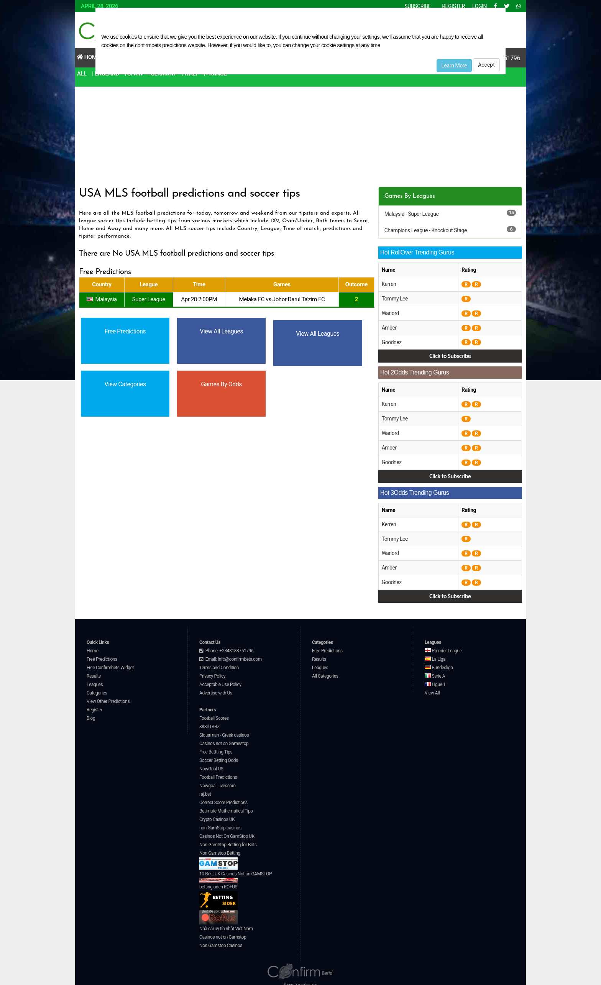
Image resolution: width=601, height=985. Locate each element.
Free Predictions (102, 654)
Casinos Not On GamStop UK (227, 831)
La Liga (435, 654)
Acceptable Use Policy (220, 679)
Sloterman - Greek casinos (224, 730)
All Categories (325, 671)
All (82, 73)
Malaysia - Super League (411, 214)
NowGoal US (211, 764)
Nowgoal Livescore (217, 780)
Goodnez (392, 341)
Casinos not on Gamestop (223, 738)
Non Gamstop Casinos (220, 940)
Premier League (443, 645)
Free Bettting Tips (215, 747)
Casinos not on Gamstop (222, 932)
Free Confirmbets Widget (110, 662)
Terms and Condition (219, 662)
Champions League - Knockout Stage (425, 230)
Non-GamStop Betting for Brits (227, 839)
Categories (97, 688)
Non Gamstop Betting (219, 855)
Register (94, 705)
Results (94, 671)
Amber (389, 326)
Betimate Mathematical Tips (226, 806)
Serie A (435, 671)
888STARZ (209, 721)
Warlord (390, 312)
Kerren (389, 284)
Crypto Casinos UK (217, 814)
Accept (486, 65)
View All (432, 688)
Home (88, 57)
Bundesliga (439, 662)
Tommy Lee (395, 298)
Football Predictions (218, 772)
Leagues (95, 679)
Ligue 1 (435, 679)
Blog (91, 713)
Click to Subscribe (450, 354)
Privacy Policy (212, 671)
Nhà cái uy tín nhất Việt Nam (226, 923)
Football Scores (214, 713)
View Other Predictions (108, 696)
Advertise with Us (215, 688)
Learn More (454, 65)
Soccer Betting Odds (218, 755)
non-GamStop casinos (220, 823)
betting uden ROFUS (218, 892)
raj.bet (205, 789)
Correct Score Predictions (223, 797)
